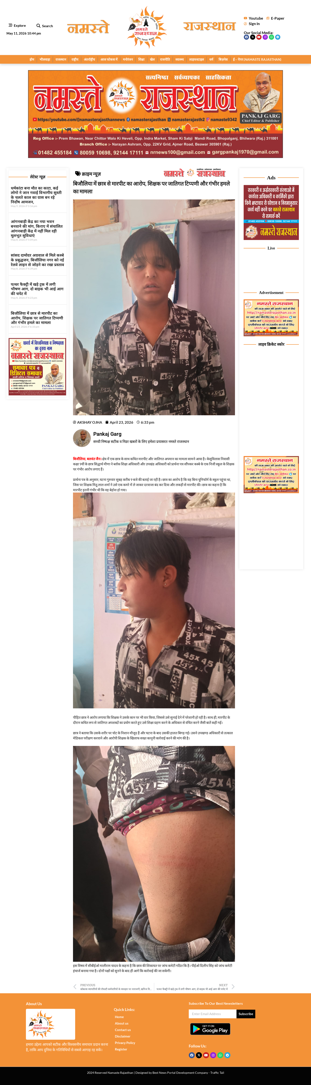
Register (121, 1049)
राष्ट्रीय (74, 59)
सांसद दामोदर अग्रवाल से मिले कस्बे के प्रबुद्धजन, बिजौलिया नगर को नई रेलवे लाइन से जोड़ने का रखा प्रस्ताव (37, 260)
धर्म (211, 59)
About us (122, 1023)
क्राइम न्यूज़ (91, 174)
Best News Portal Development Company (180, 1072)
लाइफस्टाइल (196, 59)
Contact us (123, 1030)
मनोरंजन (128, 59)
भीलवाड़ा (45, 59)
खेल (152, 59)
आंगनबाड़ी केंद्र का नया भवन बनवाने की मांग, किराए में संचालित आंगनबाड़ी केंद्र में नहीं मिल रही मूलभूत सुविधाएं (37, 228)
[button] (38, 26)
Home (119, 1017)
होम (32, 59)
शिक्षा (141, 59)
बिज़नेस (223, 59)
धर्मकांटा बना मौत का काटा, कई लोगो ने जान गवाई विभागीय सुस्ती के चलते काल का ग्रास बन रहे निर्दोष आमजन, (36, 195)
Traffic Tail (217, 1072)
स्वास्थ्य (179, 59)
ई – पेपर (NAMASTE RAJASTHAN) (257, 59)
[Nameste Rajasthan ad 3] (271, 491)
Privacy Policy (125, 1043)
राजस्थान (61, 59)
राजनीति (165, 59)
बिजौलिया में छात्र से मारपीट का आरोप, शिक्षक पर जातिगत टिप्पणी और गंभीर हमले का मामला (37, 318)
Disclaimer (122, 1036)
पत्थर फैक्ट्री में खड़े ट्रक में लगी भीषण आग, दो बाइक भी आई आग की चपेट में (37, 289)
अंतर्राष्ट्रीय (89, 59)
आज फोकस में (108, 59)
